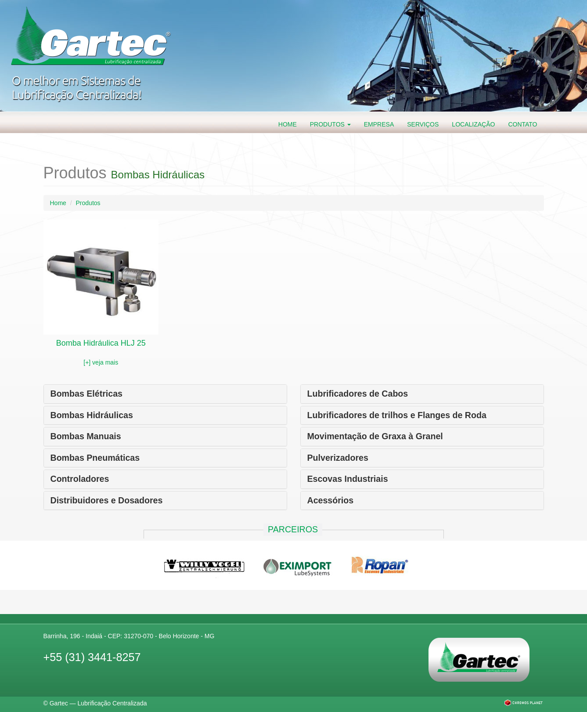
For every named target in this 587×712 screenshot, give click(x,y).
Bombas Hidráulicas (91, 415)
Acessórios (330, 500)
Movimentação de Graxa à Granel (375, 436)
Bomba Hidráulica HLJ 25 (101, 343)
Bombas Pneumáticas (95, 458)
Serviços (423, 124)
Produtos (330, 124)
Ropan (379, 564)
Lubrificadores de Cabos (357, 393)
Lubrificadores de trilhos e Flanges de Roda (396, 415)
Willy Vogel (203, 564)
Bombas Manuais (85, 436)
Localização (473, 124)
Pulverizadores (337, 458)
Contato (522, 124)
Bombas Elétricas (86, 393)
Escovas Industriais (347, 479)
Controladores (79, 479)
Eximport (298, 564)
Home (287, 124)
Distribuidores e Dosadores (106, 500)
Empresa (379, 124)
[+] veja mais (100, 362)
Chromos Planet (523, 703)
